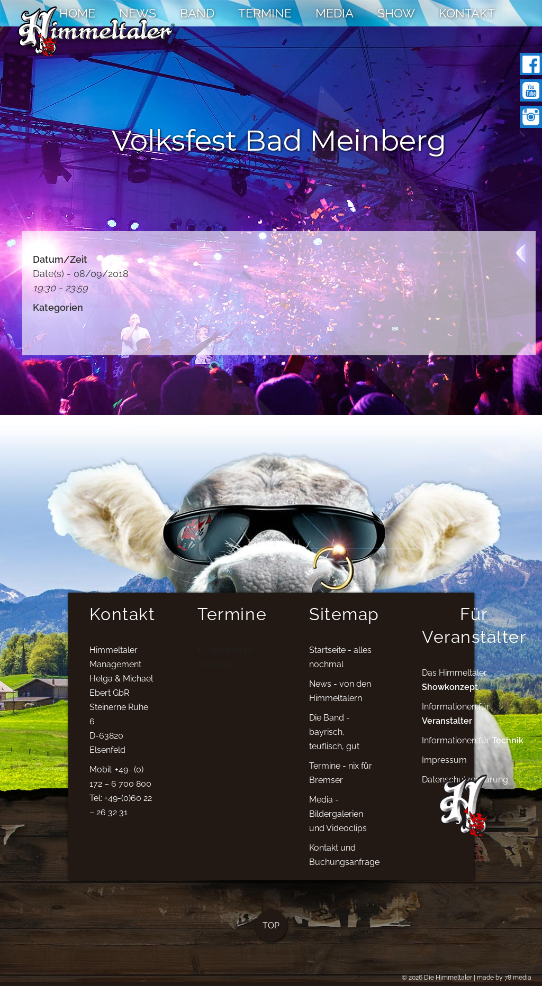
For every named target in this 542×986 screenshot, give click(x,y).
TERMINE (265, 13)
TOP (271, 937)
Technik (507, 752)
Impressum (444, 771)
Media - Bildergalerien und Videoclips (338, 825)
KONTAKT (467, 13)
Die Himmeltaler (448, 977)
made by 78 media (504, 977)
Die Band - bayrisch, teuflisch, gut (334, 743)
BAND (197, 13)
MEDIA (334, 13)
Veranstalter (447, 732)
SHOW (396, 13)
